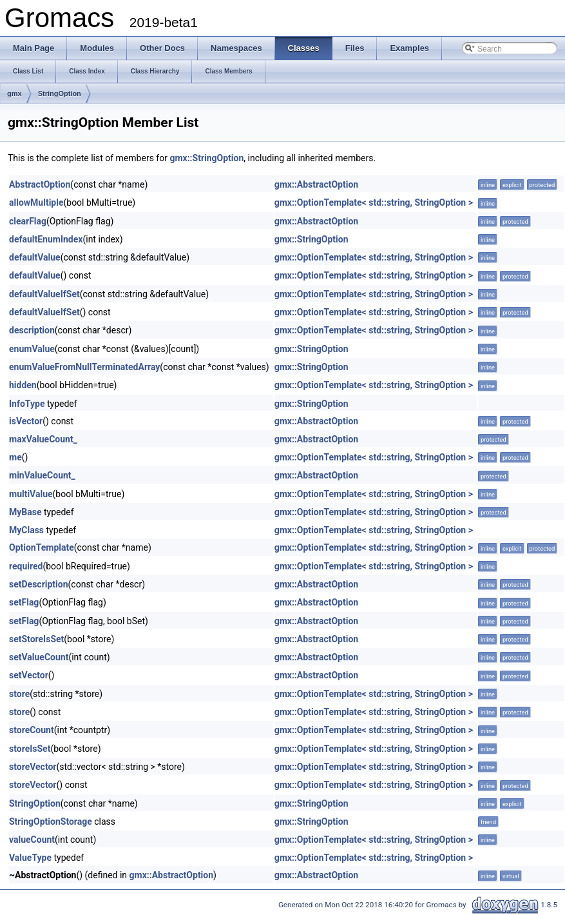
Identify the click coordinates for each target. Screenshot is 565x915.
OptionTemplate (41, 547)
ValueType (30, 857)
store (19, 694)
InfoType (26, 403)
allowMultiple (36, 202)
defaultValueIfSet (44, 294)
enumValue (32, 349)
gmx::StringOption (206, 158)
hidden (23, 385)
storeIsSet (29, 748)
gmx (14, 93)
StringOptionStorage (50, 821)
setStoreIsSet (36, 639)
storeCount (31, 730)
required (26, 566)
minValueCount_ (42, 475)
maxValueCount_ (43, 439)
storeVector (33, 767)
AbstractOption (39, 184)
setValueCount (38, 657)
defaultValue (35, 257)
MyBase (25, 512)
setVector (28, 675)
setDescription (38, 584)
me (15, 457)
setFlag (24, 602)
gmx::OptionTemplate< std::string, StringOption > (373, 202)
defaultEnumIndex (45, 239)
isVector (26, 421)
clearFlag (27, 221)
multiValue (31, 494)
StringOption (59, 93)
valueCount (32, 839)
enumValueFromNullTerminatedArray (84, 367)
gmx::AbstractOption (316, 184)
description (32, 330)
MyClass (26, 530)
